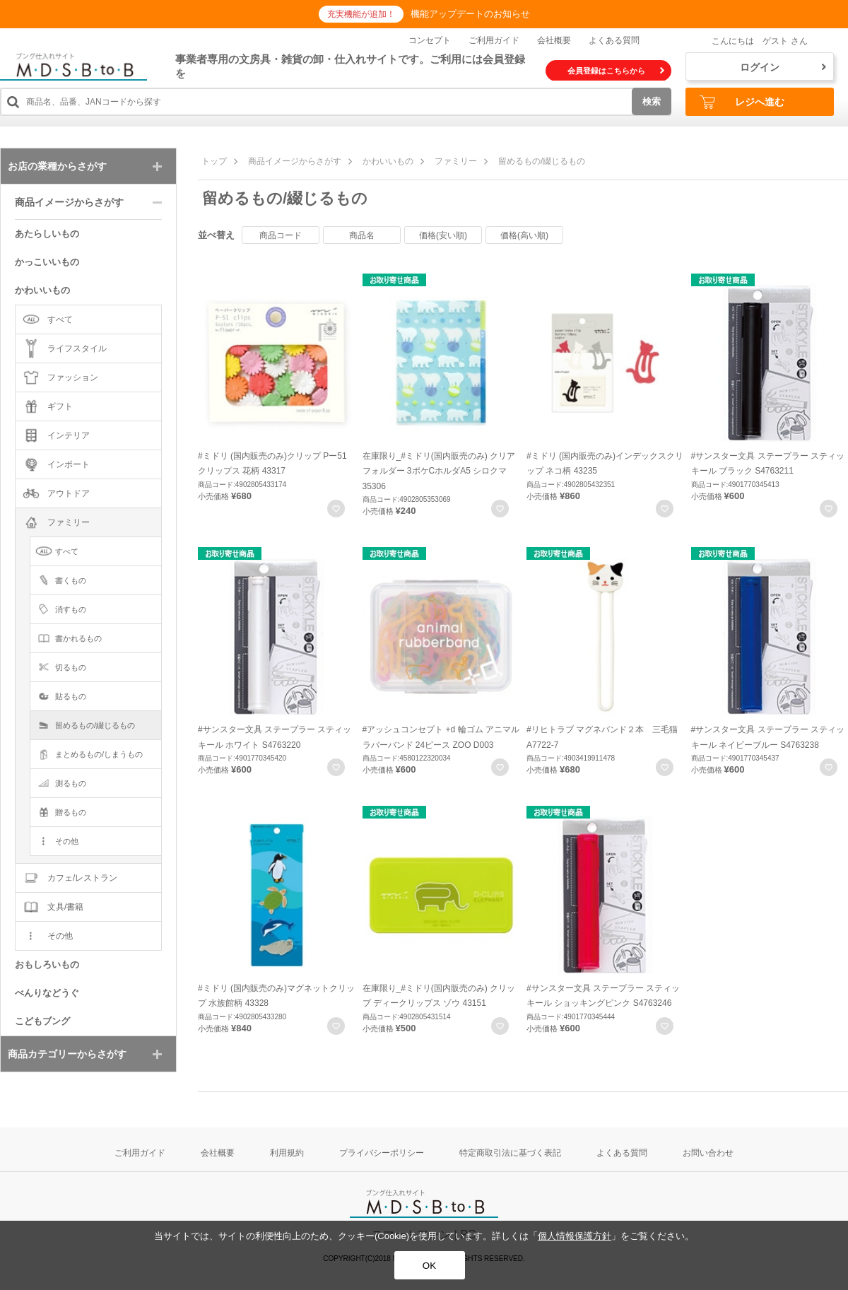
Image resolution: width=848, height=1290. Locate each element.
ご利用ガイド (494, 40)
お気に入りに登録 (336, 508)
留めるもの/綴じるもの (541, 161)
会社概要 (554, 40)
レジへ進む (742, 102)
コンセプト (429, 40)
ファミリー (456, 161)
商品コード (280, 235)
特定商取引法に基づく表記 (510, 1153)
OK (429, 1265)
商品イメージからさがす (294, 161)
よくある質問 (614, 40)
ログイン (783, 67)
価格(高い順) (524, 235)
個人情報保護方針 (574, 1236)
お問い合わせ (708, 1153)
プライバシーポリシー (381, 1153)
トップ (214, 161)
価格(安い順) (443, 235)
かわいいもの (388, 161)
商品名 (362, 235)
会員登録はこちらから (615, 70)
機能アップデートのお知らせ (470, 13)
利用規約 (287, 1153)
